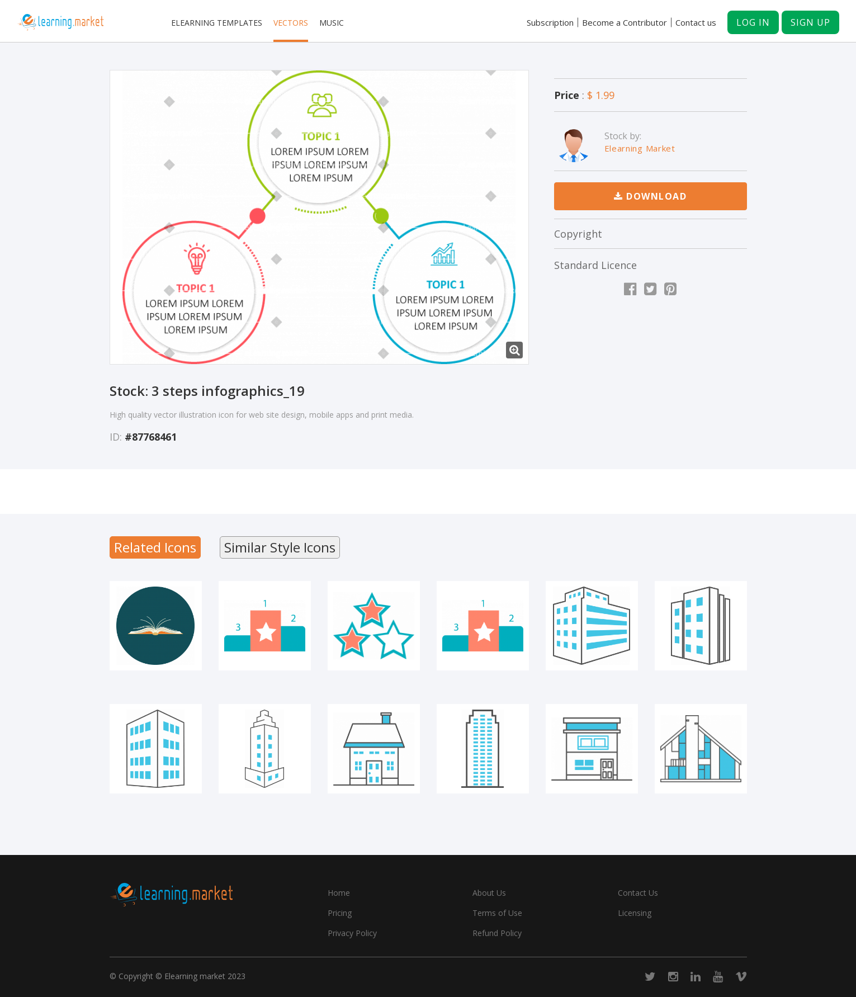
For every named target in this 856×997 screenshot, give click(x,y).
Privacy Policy (352, 933)
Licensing (634, 913)
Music (331, 22)
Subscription (550, 22)
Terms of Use (497, 913)
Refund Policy (497, 933)
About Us (489, 892)
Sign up (810, 22)
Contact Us (638, 892)
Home (339, 892)
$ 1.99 (600, 95)
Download (650, 196)
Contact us (695, 22)
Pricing (340, 913)
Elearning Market (639, 148)
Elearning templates (216, 22)
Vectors (290, 22)
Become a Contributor (624, 22)
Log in (753, 22)
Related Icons (155, 547)
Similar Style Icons (279, 547)
